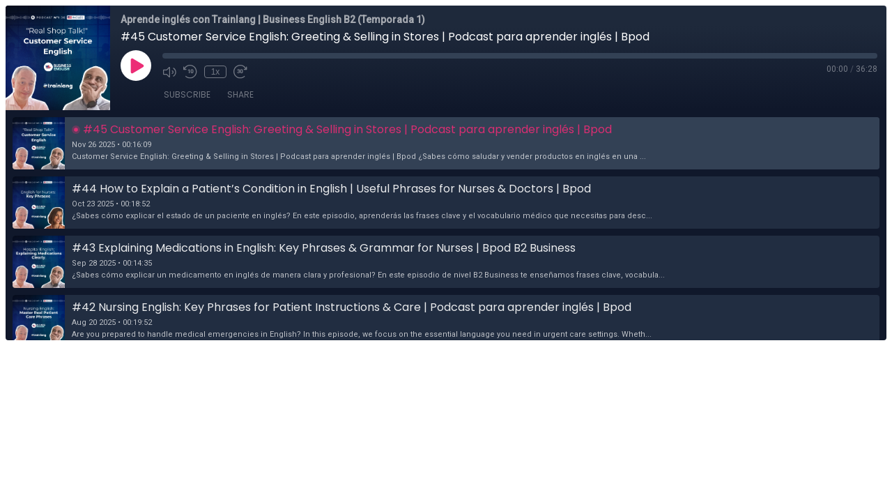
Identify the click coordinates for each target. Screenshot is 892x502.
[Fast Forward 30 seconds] (240, 72)
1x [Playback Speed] (215, 72)
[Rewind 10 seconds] (190, 72)
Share (240, 94)
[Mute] (169, 72)
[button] (446, 143)
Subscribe (187, 94)
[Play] (136, 65)
